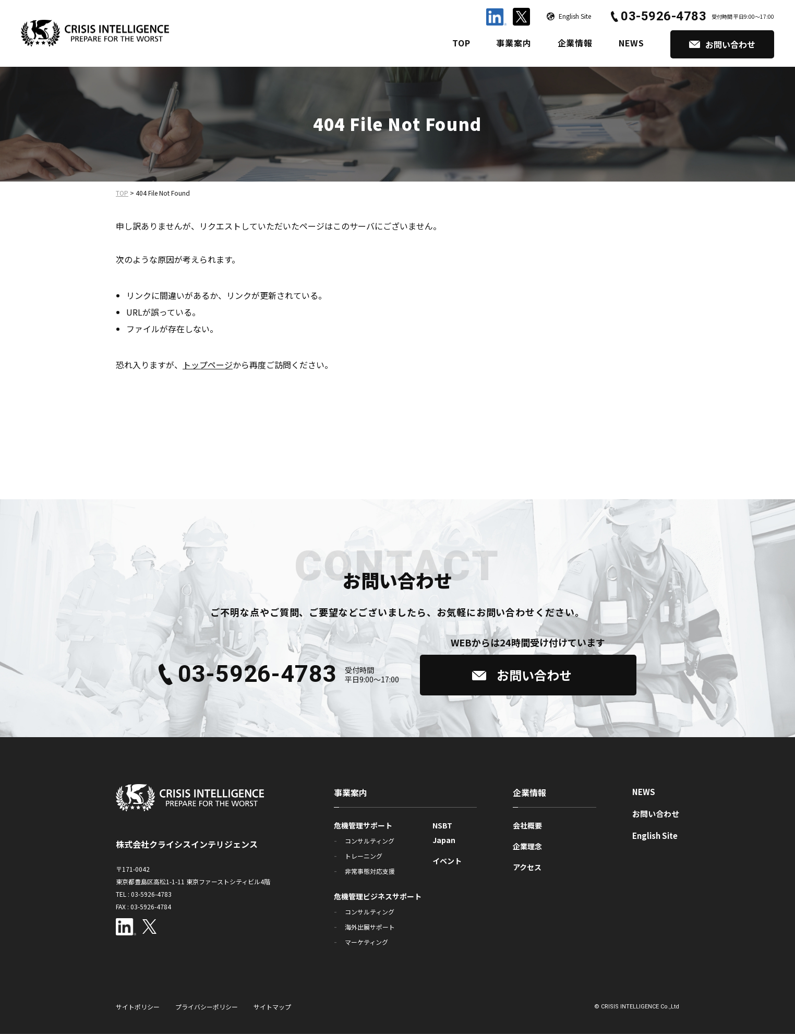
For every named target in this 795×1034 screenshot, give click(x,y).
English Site (655, 835)
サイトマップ (272, 1006)
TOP (461, 43)
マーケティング (366, 941)
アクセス (527, 867)
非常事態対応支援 (370, 871)
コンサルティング (369, 840)
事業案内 (513, 43)
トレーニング (363, 855)
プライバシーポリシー (206, 1006)
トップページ (208, 364)
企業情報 (575, 43)
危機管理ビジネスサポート (377, 896)
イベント (447, 861)
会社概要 (527, 825)
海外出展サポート (370, 926)
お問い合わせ (655, 813)
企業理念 (527, 846)
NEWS (631, 43)
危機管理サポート (363, 825)
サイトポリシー (138, 1006)
